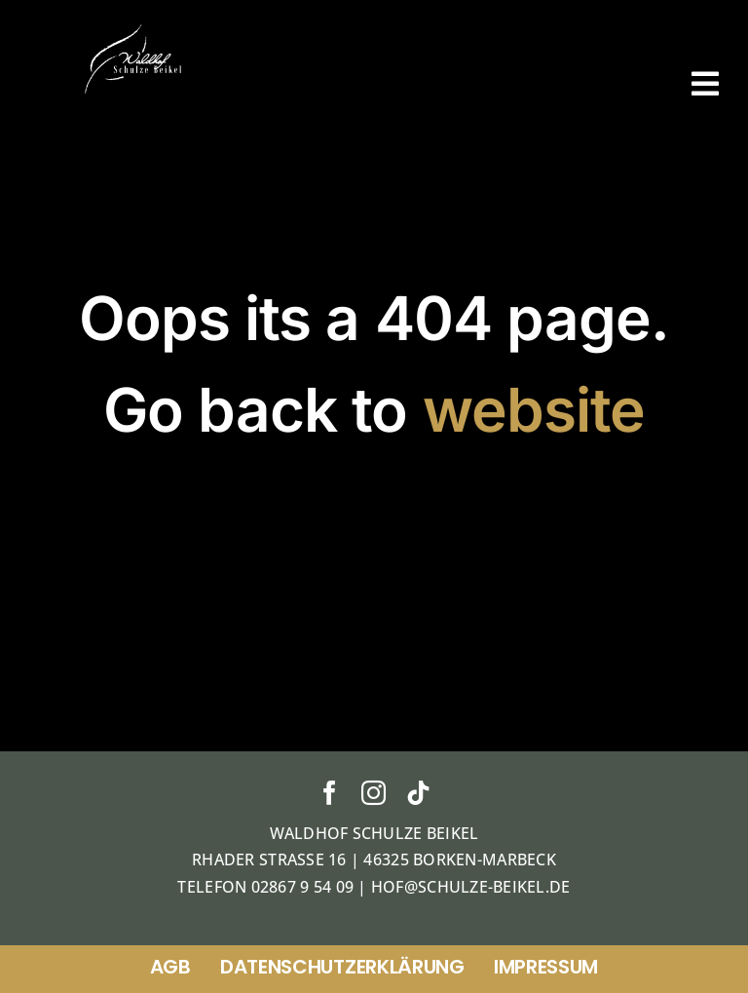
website (534, 409)
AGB (170, 966)
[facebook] (330, 793)
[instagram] (373, 793)
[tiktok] (418, 793)
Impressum (546, 966)
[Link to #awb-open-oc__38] (705, 83)
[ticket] (135, 28)
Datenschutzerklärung (342, 966)
